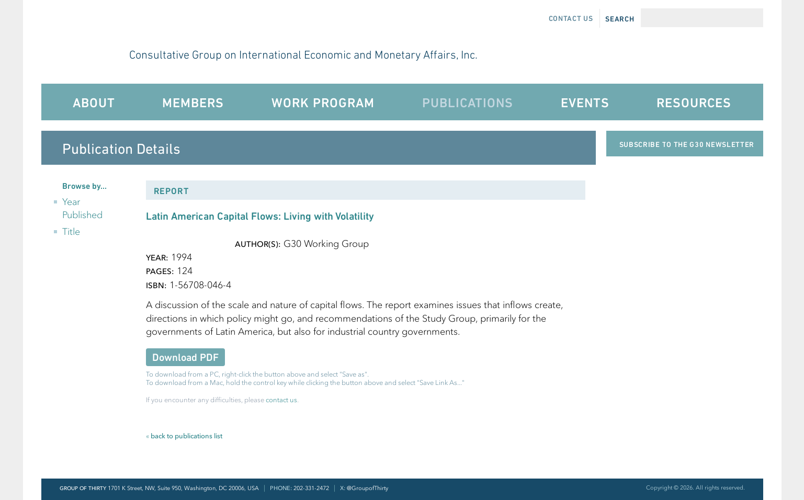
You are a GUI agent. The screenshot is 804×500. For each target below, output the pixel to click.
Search (619, 19)
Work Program (323, 102)
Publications (467, 102)
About (94, 102)
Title (71, 231)
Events (585, 102)
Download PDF (185, 357)
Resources (693, 102)
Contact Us (571, 18)
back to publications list (184, 436)
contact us (281, 400)
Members (193, 102)
